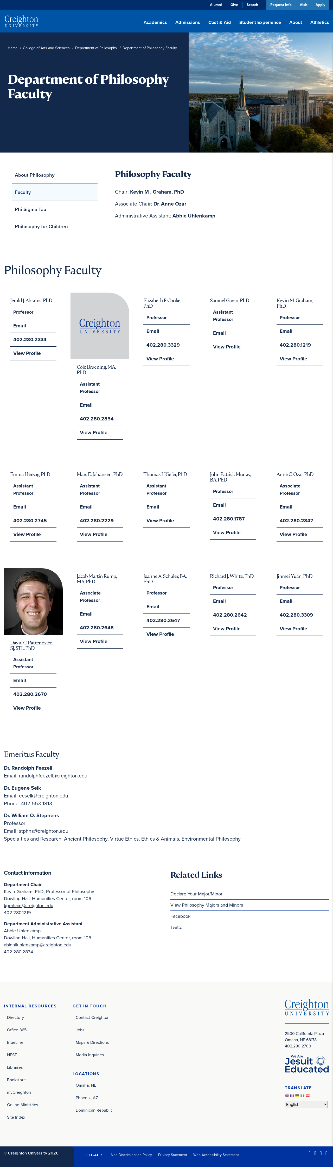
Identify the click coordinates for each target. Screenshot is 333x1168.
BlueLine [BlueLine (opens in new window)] (15, 1043)
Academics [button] (155, 22)
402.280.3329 (162, 345)
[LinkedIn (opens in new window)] (309, 1154)
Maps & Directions (92, 1043)
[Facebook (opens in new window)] (315, 1154)
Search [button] (251, 5)
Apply (320, 5)
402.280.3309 (295, 615)
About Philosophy (35, 175)
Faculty (23, 192)
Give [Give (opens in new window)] (232, 5)
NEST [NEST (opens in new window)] (12, 1055)
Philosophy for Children (41, 226)
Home (12, 47)
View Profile (26, 353)
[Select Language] (306, 1104)
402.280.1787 (227, 519)
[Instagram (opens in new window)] (320, 1154)
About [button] (295, 22)
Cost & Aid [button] (219, 22)
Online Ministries (22, 1105)
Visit (303, 5)
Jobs (80, 1030)
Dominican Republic (94, 1111)
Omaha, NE (86, 1086)
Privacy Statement (172, 1155)
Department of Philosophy (96, 47)
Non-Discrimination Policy (131, 1155)
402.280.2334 (28, 339)
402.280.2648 (95, 628)
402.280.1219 (294, 345)
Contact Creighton (93, 1018)
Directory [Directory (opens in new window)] (15, 1018)
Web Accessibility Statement (216, 1155)
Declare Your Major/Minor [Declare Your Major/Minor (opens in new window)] (196, 894)
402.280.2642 (228, 615)
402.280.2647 (161, 620)
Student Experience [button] (260, 22)
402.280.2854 (95, 418)
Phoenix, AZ (87, 1098)
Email (19, 325)
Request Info (279, 5)
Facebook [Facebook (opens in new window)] (180, 916)
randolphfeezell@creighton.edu (55, 776)
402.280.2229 (95, 520)
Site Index (16, 1118)
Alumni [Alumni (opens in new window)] (214, 5)
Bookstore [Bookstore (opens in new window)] (16, 1080)
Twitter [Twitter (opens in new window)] (177, 927)
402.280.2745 (28, 520)
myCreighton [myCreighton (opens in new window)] (19, 1093)
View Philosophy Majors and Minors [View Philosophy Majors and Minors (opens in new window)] (206, 905)
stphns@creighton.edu (44, 831)
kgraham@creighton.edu (28, 905)
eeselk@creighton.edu (44, 796)
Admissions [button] (187, 22)
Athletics (319, 22)
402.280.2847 (295, 520)
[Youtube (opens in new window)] (326, 1154)
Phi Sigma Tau (30, 209)
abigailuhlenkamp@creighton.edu (37, 945)
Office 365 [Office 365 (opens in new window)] (17, 1030)
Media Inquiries (90, 1055)
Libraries (15, 1068)
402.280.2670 (28, 694)
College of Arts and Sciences (46, 47)
